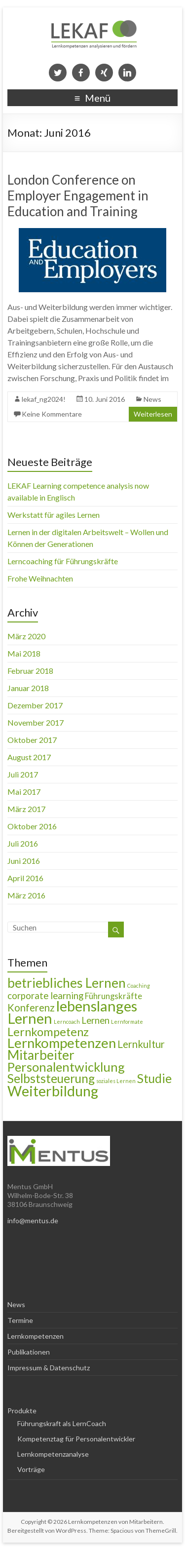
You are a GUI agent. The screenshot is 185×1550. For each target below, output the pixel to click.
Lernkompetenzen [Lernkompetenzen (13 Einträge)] (61, 1043)
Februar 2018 (30, 670)
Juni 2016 (23, 860)
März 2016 (26, 895)
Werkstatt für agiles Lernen (53, 514)
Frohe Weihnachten (40, 578)
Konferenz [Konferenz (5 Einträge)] (31, 1007)
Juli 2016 (22, 843)
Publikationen (28, 1352)
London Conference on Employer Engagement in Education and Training (77, 195)
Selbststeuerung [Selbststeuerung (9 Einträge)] (51, 1078)
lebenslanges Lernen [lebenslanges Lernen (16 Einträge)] (72, 1012)
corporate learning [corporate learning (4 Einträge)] (45, 995)
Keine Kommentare (52, 414)
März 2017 (26, 809)
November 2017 (35, 722)
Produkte (22, 1410)
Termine (20, 1320)
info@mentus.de (32, 1220)
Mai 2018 (23, 653)
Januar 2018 (28, 688)
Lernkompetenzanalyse (53, 1454)
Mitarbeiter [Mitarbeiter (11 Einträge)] (40, 1055)
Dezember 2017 (35, 705)
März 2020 (26, 636)
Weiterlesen (153, 414)
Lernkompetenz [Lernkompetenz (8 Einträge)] (48, 1032)
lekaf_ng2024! (44, 399)
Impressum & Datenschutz (48, 1367)
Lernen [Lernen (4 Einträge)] (95, 1020)
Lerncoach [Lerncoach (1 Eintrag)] (67, 1021)
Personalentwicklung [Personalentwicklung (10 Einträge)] (66, 1066)
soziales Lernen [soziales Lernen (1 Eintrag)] (116, 1081)
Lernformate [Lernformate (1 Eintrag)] (127, 1021)
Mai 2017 (23, 791)
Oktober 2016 (32, 826)
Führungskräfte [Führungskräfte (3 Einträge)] (113, 996)
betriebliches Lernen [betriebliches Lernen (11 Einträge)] (66, 983)
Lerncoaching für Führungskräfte (62, 561)
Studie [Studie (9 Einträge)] (154, 1078)
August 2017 (29, 757)
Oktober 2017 (32, 739)
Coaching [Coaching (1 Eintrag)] (138, 985)
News (152, 399)
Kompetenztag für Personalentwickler (76, 1438)
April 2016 (25, 878)
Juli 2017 (22, 774)
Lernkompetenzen (35, 1336)
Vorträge (31, 1469)
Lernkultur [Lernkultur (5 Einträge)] (141, 1044)
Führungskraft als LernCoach (61, 1423)
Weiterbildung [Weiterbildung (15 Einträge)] (52, 1091)
